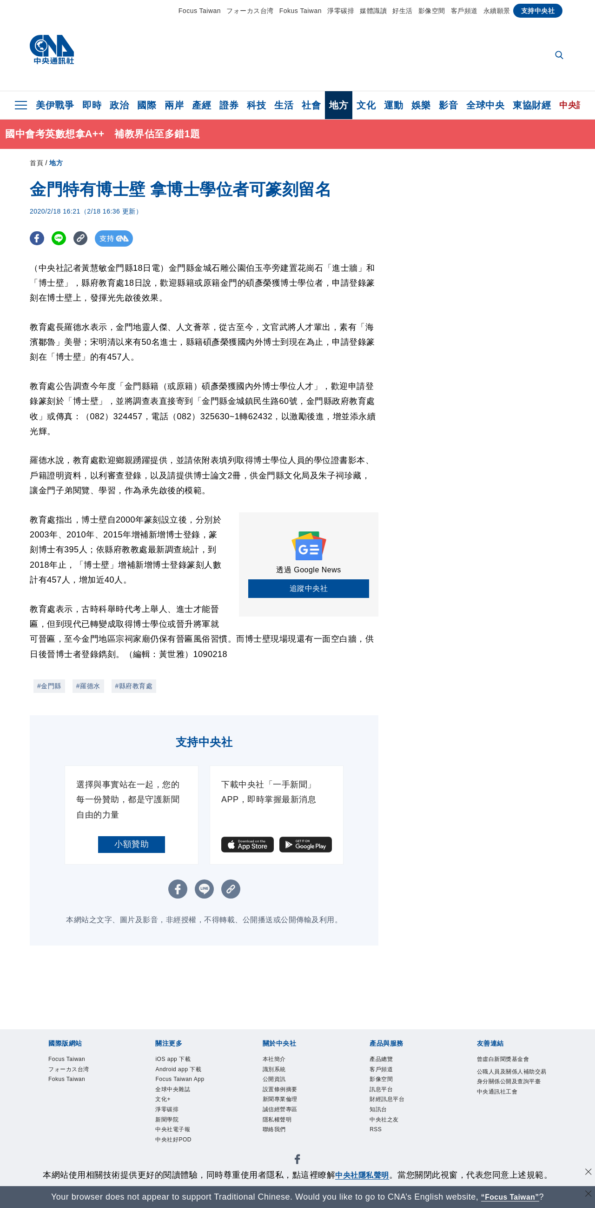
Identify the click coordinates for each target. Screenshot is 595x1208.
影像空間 (431, 10)
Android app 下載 (189, 1073)
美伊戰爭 (55, 105)
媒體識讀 (373, 10)
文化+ (166, 1123)
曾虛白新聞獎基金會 (511, 1067)
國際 (146, 105)
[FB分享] (38, 238)
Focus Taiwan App (182, 1092)
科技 (256, 105)
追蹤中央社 (309, 588)
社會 (311, 105)
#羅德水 (88, 686)
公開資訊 (280, 1085)
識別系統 (280, 1073)
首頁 (36, 163)
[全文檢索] (560, 56)
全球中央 (485, 105)
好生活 (402, 10)
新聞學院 (172, 1148)
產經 (201, 105)
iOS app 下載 (181, 1060)
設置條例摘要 (288, 1098)
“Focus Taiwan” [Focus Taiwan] (510, 1196)
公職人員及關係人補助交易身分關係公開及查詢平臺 (511, 1098)
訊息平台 (387, 1098)
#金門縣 (49, 686)
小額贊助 (131, 844)
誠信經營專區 (288, 1123)
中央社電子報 (181, 1161)
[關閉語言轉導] (587, 1196)
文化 (366, 105)
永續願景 (496, 10)
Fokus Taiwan (300, 10)
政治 (119, 105)
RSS (379, 1148)
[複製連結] (85, 238)
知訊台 (383, 1123)
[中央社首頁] (52, 52)
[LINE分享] (61, 238)
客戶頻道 (464, 10)
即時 (91, 105)
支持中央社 (538, 10)
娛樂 (420, 105)
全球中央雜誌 (181, 1110)
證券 (228, 105)
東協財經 (532, 105)
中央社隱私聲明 (362, 1175)
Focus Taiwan (199, 10)
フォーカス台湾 (250, 10)
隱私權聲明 (284, 1136)
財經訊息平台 (395, 1110)
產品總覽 (387, 1060)
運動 (393, 105)
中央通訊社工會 (507, 1123)
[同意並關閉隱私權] (587, 1174)
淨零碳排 (340, 10)
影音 (448, 105)
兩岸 (174, 105)
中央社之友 (391, 1136)
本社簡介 (280, 1060)
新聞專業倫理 (288, 1110)
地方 (338, 105)
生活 (283, 105)
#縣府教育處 (134, 686)
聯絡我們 (280, 1148)
